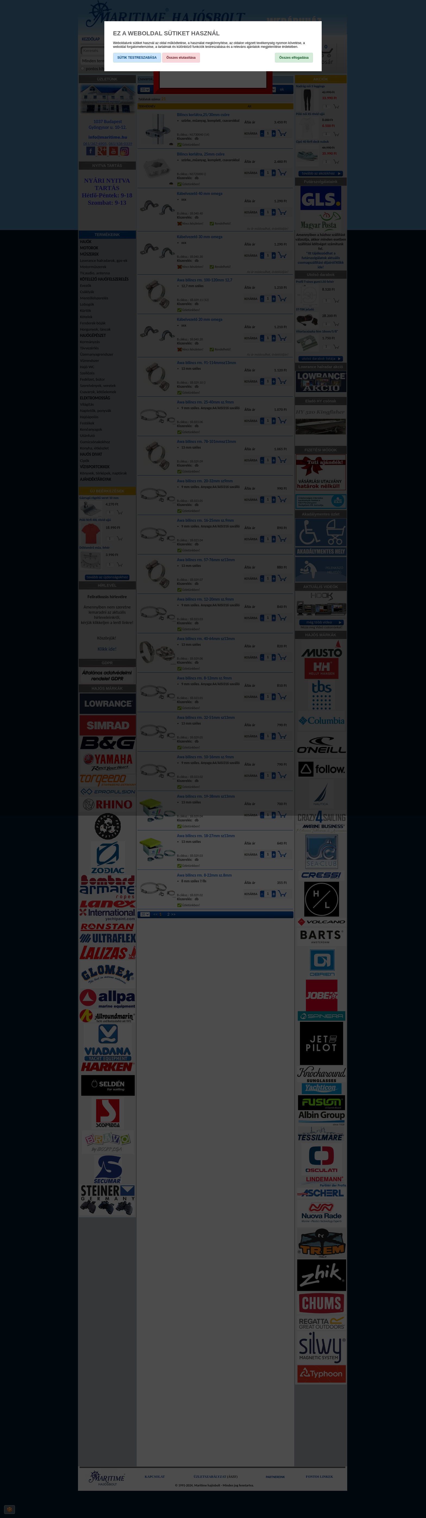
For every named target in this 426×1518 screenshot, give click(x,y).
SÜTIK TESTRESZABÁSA (137, 58)
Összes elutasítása (181, 58)
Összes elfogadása (294, 58)
